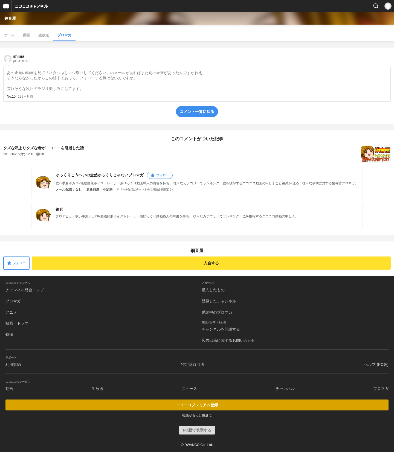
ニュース (189, 388)
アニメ (11, 312)
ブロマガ (64, 35)
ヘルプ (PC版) (376, 364)
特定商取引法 (192, 364)
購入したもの (213, 290)
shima (21, 58)
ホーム (9, 35)
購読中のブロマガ (217, 312)
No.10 (11, 96)
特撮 (9, 334)
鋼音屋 (10, 18)
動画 (26, 35)
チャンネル (285, 388)
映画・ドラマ (16, 323)
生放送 (43, 35)
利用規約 (13, 364)
